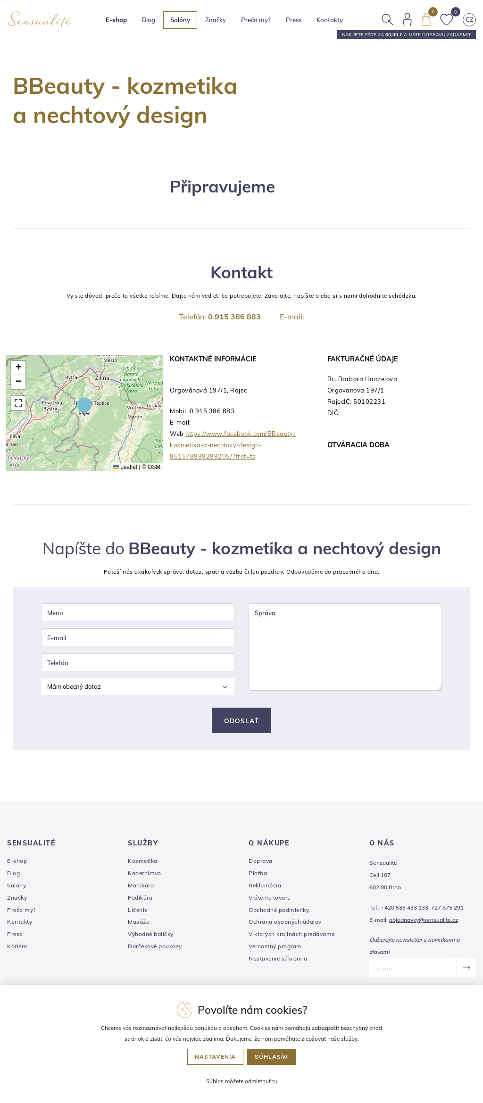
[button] (84, 405)
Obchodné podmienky (279, 911)
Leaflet (125, 467)
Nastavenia (215, 1056)
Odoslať (241, 722)
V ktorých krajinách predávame (292, 935)
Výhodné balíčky (151, 935)
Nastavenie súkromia (278, 960)
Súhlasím (271, 1056)
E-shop (17, 862)
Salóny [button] (183, 21)
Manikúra (141, 887)
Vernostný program (275, 948)
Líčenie (138, 911)
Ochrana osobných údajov (285, 923)
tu (274, 1081)
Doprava (261, 862)
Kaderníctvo (144, 874)
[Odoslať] (466, 969)
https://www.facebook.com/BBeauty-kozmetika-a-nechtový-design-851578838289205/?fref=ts (233, 445)
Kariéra (17, 948)
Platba (258, 874)
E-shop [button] (119, 21)
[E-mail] (412, 969)
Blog (151, 21)
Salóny (16, 887)
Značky (218, 21)
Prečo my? (259, 21)
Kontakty (333, 21)
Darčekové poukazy (155, 948)
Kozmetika (143, 862)
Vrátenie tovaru (270, 899)
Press (297, 21)
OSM (154, 467)
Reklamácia (265, 887)
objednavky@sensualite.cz (423, 921)
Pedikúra (140, 899)
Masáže (138, 923)
